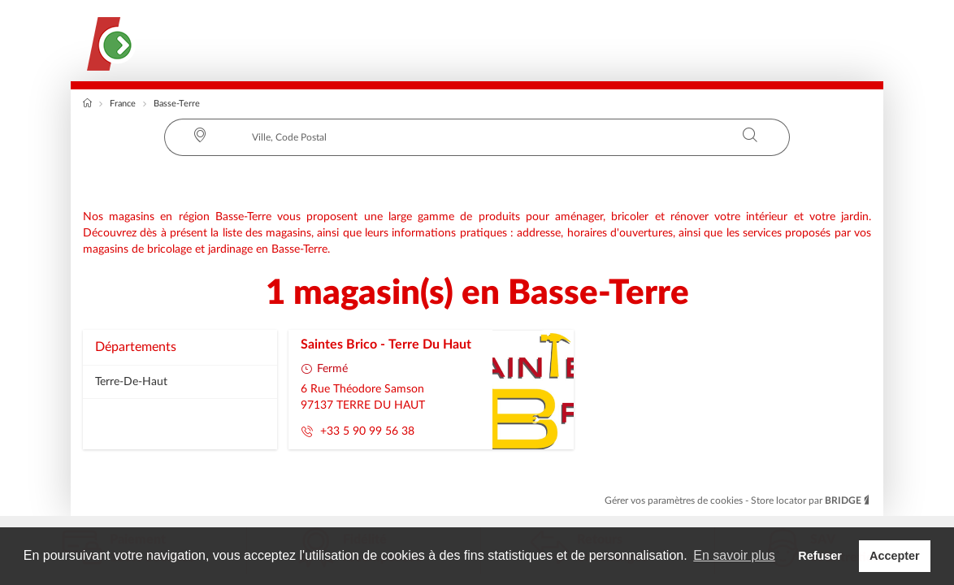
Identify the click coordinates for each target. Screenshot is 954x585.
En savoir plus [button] (734, 555)
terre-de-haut (131, 382)
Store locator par (811, 500)
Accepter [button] (894, 555)
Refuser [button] (820, 555)
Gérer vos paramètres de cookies (675, 500)
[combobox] (477, 137)
